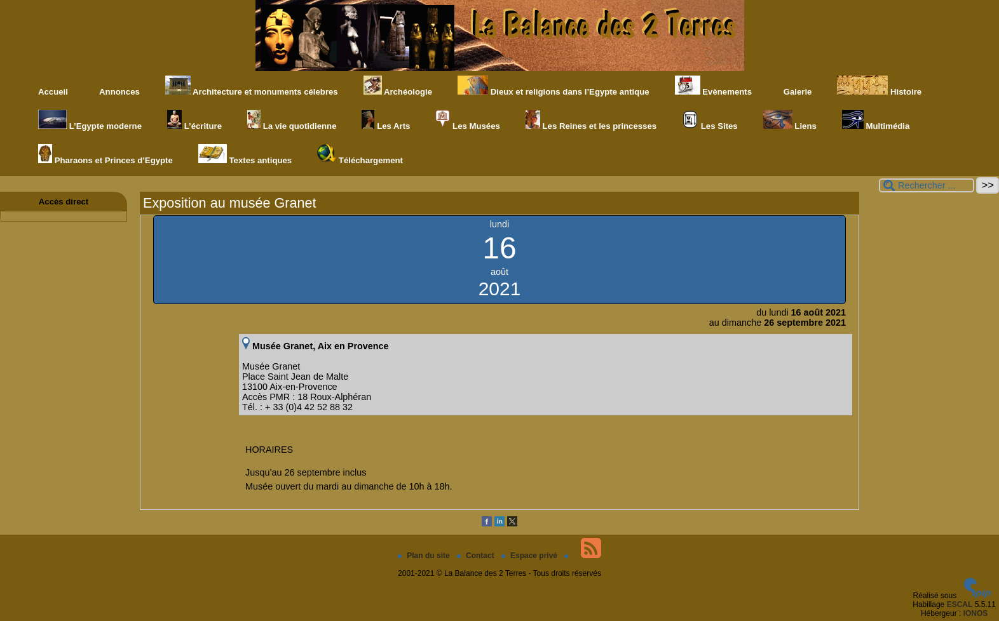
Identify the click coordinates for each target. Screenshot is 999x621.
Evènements (713, 86)
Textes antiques (245, 154)
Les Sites (710, 120)
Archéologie (398, 86)
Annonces (116, 86)
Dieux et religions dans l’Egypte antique (553, 86)
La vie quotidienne (291, 120)
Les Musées (467, 120)
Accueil (53, 92)
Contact (476, 555)
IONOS (975, 613)
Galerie (794, 86)
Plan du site (425, 555)
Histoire (879, 86)
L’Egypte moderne (90, 120)
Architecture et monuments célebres (251, 86)
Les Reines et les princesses (591, 120)
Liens (790, 120)
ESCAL (960, 604)
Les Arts (386, 120)
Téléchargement (360, 154)
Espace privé (530, 555)
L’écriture (194, 120)
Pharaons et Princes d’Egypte (105, 154)
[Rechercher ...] (926, 185)
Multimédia (876, 120)
